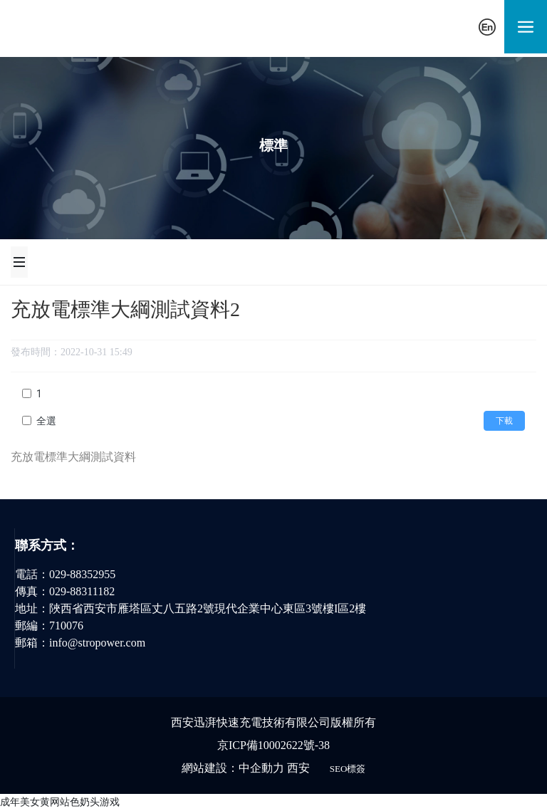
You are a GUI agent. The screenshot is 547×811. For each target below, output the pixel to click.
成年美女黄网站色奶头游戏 (60, 801)
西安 (298, 768)
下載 (504, 421)
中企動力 (261, 768)
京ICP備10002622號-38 (273, 745)
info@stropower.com (97, 643)
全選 (46, 421)
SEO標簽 (348, 768)
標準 (273, 145)
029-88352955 (82, 574)
